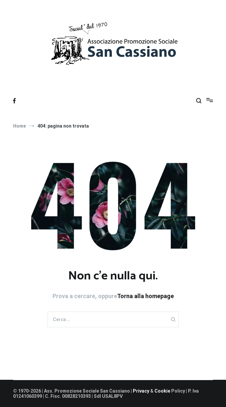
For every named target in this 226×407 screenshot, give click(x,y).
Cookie (162, 391)
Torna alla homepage (145, 296)
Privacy (141, 391)
